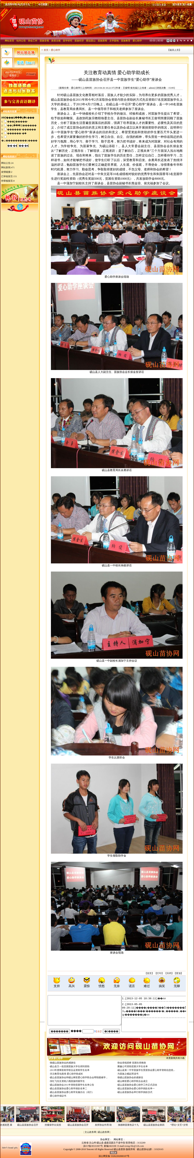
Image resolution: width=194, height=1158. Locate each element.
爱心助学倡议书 (58, 1095)
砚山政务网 (103, 1132)
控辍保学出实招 (59, 1125)
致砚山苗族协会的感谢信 (63, 1062)
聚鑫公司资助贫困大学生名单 (133, 1066)
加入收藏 (187, 4)
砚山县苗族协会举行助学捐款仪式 (135, 1092)
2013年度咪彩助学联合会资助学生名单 (69, 1070)
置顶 (178, 973)
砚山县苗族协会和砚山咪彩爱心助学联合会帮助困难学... (78, 1077)
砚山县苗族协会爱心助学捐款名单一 (136, 1088)
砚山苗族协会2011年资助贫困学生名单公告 (72, 1084)
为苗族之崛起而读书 (128, 1073)
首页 (149, 973)
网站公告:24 (7, 163)
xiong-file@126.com (134, 1146)
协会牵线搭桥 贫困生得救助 (132, 1062)
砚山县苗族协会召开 (33, 1125)
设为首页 (177, 4)
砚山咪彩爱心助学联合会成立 (133, 1081)
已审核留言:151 (9, 176)
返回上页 (174, 50)
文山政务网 (90, 1132)
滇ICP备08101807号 (93, 1146)
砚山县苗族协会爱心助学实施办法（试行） (72, 1092)
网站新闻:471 (8, 167)
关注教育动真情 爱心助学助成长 (66, 1073)
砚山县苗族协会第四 (159, 1125)
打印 (159, 973)
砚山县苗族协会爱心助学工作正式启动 (137, 1084)
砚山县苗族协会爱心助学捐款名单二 (68, 1088)
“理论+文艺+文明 (185, 1125)
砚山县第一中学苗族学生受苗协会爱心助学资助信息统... (146, 1070)
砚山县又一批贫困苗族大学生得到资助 (69, 1066)
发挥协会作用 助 (109, 1125)
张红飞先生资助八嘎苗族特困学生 (67, 1081)
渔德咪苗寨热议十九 (134, 1125)
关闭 (169, 973)
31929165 (158, 1149)
